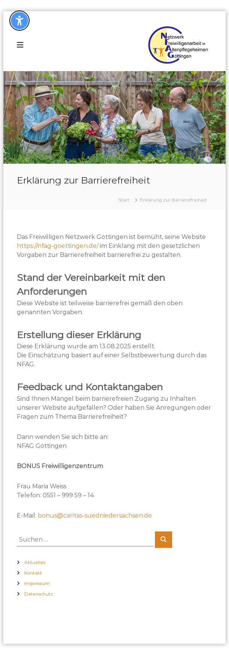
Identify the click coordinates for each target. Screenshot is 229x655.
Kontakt (33, 573)
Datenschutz (38, 594)
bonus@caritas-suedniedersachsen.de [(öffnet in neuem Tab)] (95, 515)
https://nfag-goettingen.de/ (57, 245)
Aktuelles (34, 562)
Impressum (37, 583)
